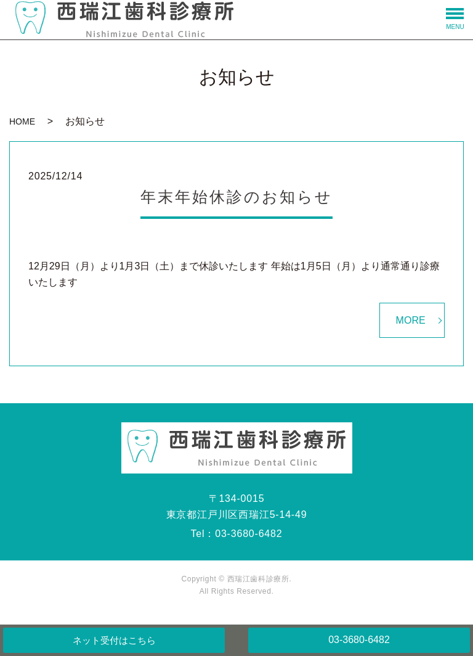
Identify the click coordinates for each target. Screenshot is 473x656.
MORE (411, 320)
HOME (22, 121)
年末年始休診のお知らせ (236, 196)
